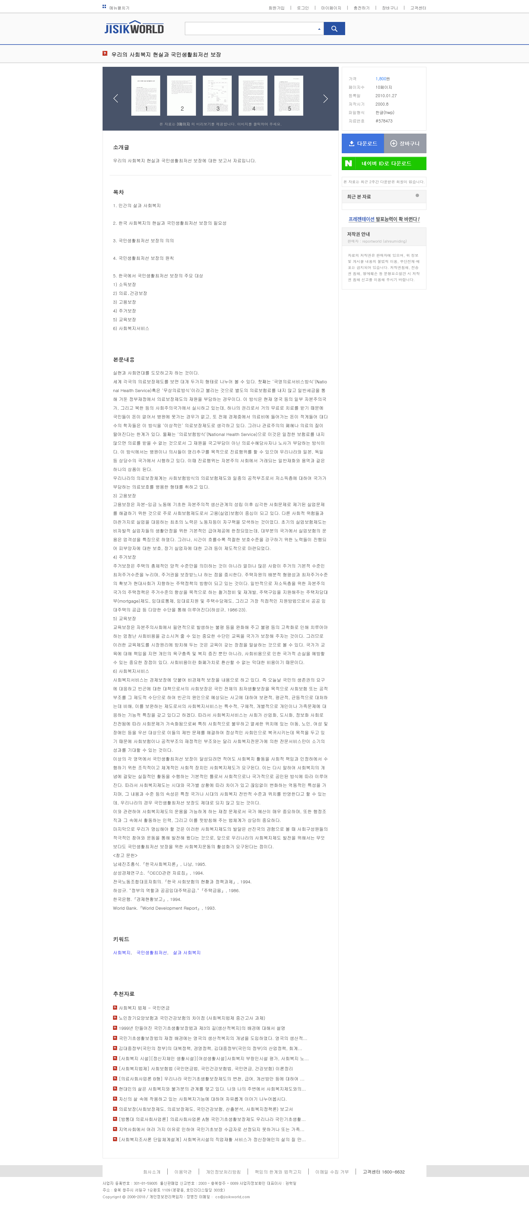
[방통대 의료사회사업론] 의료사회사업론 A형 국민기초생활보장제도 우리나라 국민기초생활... (212, 1119)
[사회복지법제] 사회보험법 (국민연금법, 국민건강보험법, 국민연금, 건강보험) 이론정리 (206, 1068)
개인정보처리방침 (223, 1172)
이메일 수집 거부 (332, 1172)
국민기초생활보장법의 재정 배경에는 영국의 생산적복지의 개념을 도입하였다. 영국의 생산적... (213, 1038)
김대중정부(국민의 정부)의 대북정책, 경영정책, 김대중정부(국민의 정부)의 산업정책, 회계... (210, 1048)
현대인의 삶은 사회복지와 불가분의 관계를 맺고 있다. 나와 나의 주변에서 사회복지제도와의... (212, 1089)
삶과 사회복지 (187, 952)
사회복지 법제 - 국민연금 (144, 1008)
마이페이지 (331, 7)
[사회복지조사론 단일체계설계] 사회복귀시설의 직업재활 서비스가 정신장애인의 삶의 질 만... (212, 1139)
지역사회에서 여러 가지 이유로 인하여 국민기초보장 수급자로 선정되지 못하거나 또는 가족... (211, 1129)
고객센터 (418, 7)
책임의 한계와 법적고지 (278, 1172)
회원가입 (277, 7)
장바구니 (390, 7)
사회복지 (122, 952)
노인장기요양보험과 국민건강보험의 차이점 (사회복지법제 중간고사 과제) (192, 1018)
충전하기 (362, 7)
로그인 (303, 7)
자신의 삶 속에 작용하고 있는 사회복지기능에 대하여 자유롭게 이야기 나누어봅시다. (203, 1099)
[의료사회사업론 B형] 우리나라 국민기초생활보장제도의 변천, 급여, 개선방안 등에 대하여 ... (211, 1078)
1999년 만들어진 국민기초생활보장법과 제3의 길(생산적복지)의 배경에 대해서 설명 (202, 1028)
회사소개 (152, 1172)
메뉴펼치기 (116, 7)
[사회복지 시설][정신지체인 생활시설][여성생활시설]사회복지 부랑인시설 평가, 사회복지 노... (214, 1058)
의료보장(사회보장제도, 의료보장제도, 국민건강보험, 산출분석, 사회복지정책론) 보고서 (206, 1109)
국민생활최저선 (151, 952)
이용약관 (183, 1172)
